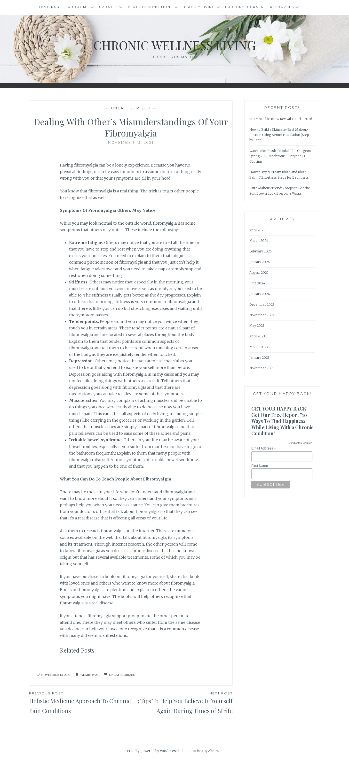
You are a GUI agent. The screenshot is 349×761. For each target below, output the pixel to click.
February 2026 (260, 251)
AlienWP (215, 751)
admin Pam (90, 674)
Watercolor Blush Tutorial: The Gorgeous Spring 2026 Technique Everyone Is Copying (280, 156)
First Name (259, 466)
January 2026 (259, 262)
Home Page (50, 7)
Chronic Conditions (150, 7)
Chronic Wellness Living (174, 45)
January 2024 (259, 294)
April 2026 (257, 230)
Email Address (263, 448)
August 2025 (259, 273)
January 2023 (259, 358)
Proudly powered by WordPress (152, 751)
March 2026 (258, 241)
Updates (108, 7)
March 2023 (258, 347)
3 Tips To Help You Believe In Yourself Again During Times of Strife (182, 703)
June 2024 (257, 283)
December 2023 (261, 305)
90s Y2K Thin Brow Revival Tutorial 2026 (280, 119)
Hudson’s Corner (244, 7)
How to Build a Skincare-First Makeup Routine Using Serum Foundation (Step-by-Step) (280, 135)
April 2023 (257, 336)
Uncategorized (131, 108)
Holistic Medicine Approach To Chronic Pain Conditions (80, 703)
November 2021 (261, 368)
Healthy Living (199, 7)
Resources (282, 7)
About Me (78, 7)
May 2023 (256, 326)
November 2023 (261, 315)
